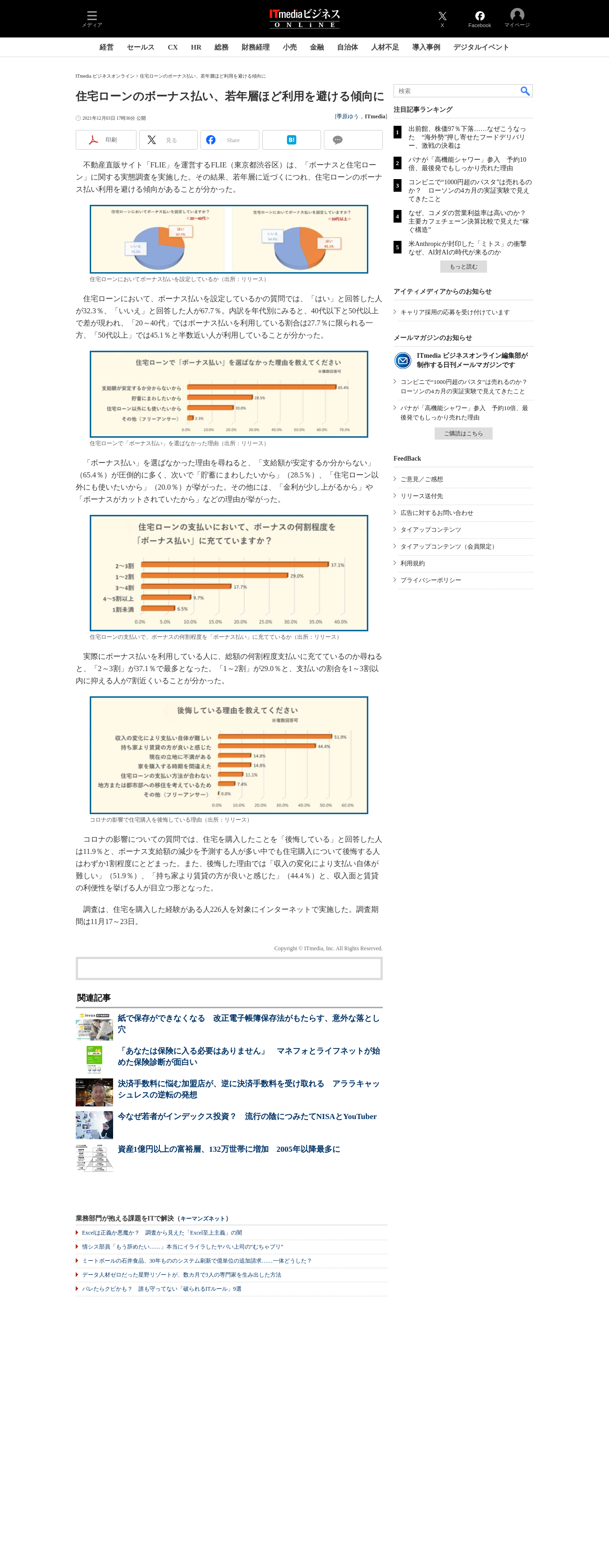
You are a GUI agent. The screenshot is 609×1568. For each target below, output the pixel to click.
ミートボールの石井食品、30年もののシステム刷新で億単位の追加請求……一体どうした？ (197, 1260)
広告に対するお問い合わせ (437, 512)
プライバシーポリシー (431, 580)
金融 (317, 47)
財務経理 (256, 47)
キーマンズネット (202, 1219)
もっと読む (464, 266)
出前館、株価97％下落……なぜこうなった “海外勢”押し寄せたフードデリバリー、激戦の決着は (467, 137)
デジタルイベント (481, 47)
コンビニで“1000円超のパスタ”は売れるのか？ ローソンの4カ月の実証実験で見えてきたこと (470, 190)
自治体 (347, 47)
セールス (141, 47)
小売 (290, 47)
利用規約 (413, 563)
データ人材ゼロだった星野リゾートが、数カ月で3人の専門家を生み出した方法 (181, 1275)
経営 (107, 47)
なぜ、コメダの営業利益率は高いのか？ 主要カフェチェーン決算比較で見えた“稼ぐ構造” (470, 221)
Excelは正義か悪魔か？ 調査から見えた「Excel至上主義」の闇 (162, 1232)
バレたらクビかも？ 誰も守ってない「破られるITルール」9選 (162, 1289)
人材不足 (385, 47)
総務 (222, 47)
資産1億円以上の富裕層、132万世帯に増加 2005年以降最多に (229, 1149)
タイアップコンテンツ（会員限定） (449, 546)
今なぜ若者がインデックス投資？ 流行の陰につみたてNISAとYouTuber (247, 1116)
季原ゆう (348, 116)
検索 (526, 90)
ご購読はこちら (463, 433)
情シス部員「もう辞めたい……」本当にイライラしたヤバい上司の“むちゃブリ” (183, 1246)
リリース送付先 (422, 495)
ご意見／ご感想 (422, 479)
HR (196, 47)
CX (173, 47)
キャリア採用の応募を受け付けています (455, 312)
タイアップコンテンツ (431, 529)
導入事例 (426, 47)
